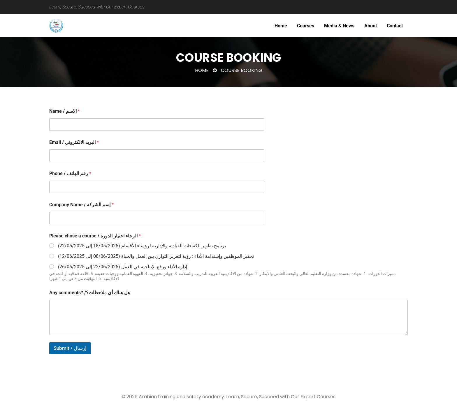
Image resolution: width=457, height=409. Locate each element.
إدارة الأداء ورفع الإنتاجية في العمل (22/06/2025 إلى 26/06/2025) (122, 266)
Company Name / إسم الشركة (81, 204)
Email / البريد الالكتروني (74, 142)
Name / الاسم (64, 111)
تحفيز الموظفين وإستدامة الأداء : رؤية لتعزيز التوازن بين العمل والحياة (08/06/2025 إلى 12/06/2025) (156, 256)
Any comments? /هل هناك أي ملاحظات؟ (89, 292)
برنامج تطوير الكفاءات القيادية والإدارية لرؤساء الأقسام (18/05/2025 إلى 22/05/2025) (142, 245)
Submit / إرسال (70, 348)
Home (202, 70)
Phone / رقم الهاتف (70, 173)
